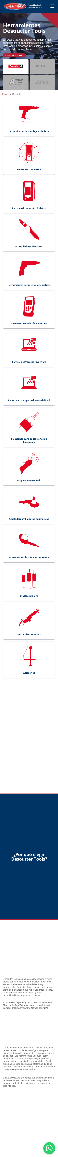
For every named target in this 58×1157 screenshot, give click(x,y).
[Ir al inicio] (26, 6)
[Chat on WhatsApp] (49, 1148)
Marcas (5, 93)
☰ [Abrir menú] (52, 6)
